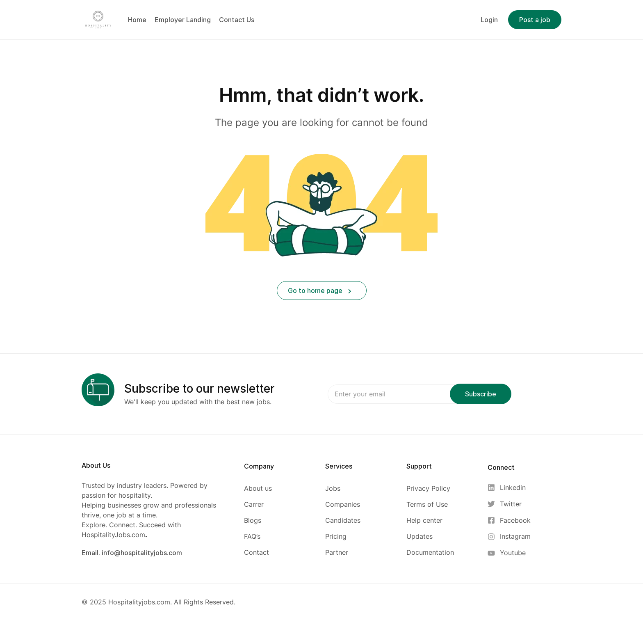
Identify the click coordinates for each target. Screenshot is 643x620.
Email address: (403, 394)
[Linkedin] (509, 488)
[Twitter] (509, 504)
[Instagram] (509, 536)
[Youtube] (509, 553)
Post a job (534, 20)
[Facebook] (509, 520)
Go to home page (319, 290)
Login (489, 20)
